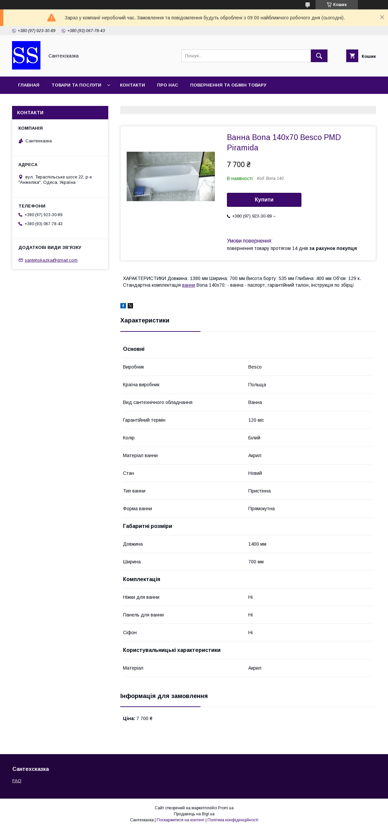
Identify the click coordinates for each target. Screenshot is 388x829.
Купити (264, 199)
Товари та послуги (76, 85)
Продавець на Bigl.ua (194, 814)
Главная (28, 85)
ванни (188, 285)
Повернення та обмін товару (228, 85)
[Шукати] (319, 55)
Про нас (167, 85)
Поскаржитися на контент (181, 820)
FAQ (16, 780)
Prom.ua (226, 808)
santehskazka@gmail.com (51, 260)
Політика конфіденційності (233, 820)
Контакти (132, 85)
